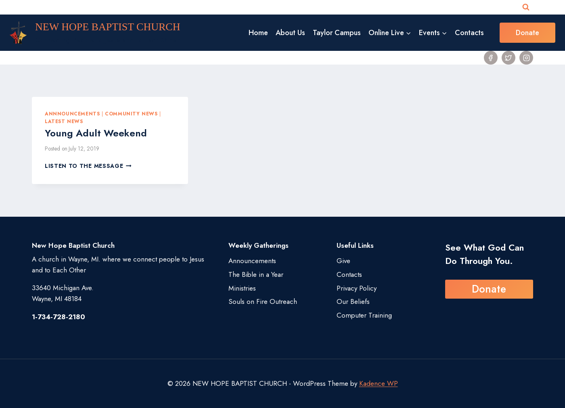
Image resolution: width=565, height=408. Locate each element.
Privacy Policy (357, 288)
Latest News (64, 121)
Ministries (242, 288)
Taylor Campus (337, 32)
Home (258, 32)
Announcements (252, 261)
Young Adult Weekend (96, 133)
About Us (290, 32)
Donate (527, 32)
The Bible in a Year (255, 274)
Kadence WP (378, 383)
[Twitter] (508, 58)
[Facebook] (491, 58)
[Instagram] (526, 58)
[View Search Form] (526, 7)
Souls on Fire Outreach (262, 301)
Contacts (469, 32)
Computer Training (364, 315)
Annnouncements (72, 113)
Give (343, 261)
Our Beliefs (353, 301)
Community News (131, 113)
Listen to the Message (88, 166)
